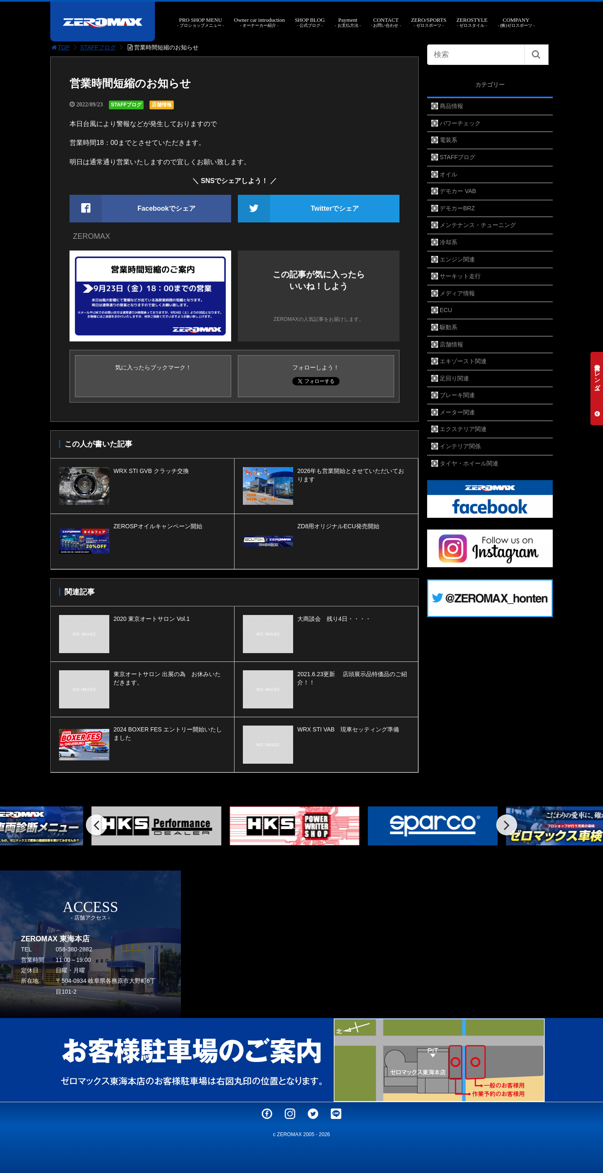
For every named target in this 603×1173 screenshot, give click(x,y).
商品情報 (451, 106)
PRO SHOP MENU (200, 22)
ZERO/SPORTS (428, 22)
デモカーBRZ (457, 208)
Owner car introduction (259, 22)
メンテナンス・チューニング (478, 225)
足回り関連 (454, 378)
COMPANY (515, 22)
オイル (448, 174)
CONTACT (386, 22)
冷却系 (448, 242)
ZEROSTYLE (471, 22)
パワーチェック (460, 123)
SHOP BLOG (310, 22)
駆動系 (448, 327)
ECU (446, 310)
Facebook (267, 1113)
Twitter (313, 1113)
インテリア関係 (460, 446)
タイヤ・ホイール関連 (469, 463)
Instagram (290, 1113)
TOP (60, 47)
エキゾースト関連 (463, 361)
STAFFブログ (98, 47)
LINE (336, 1113)
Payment (348, 22)
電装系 (448, 140)
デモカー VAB (458, 191)
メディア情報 (457, 293)
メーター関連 (457, 412)
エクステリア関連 (463, 429)
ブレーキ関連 (457, 395)
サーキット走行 (460, 276)
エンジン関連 (457, 259)
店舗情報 (162, 105)
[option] (163, 826)
